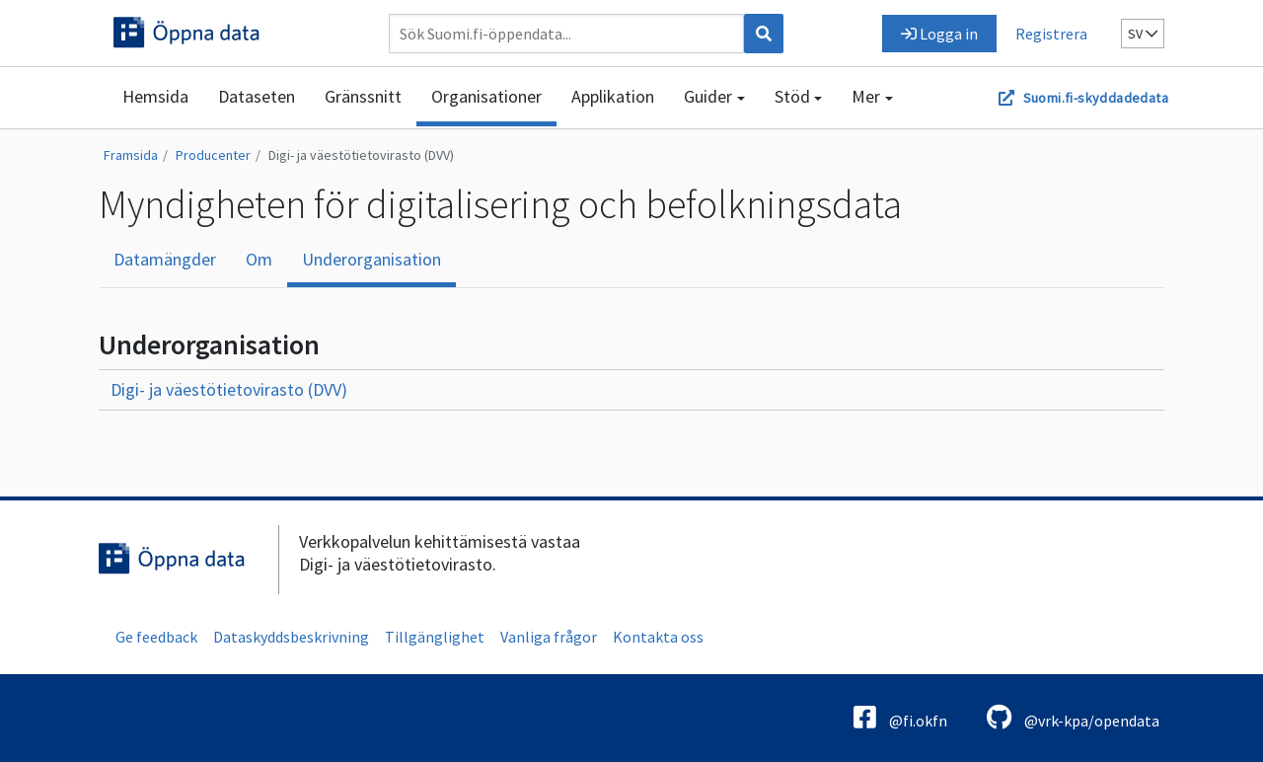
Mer (866, 96)
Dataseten (256, 96)
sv (1142, 33)
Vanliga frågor (548, 637)
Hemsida (155, 96)
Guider (708, 96)
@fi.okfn (900, 717)
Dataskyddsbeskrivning (291, 637)
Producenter (213, 155)
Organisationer (486, 96)
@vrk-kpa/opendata (1073, 717)
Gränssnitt (363, 96)
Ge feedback (156, 637)
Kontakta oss (658, 637)
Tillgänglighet (434, 637)
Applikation (612, 96)
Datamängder (164, 259)
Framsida (131, 155)
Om (259, 259)
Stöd (792, 96)
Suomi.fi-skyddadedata (1095, 98)
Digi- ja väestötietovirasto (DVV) (361, 155)
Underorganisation (371, 259)
